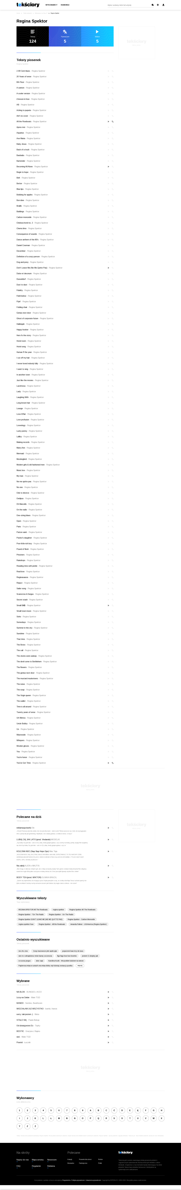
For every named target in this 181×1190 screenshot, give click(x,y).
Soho (26, 617)
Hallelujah (28, 324)
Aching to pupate (31, 110)
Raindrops (28, 560)
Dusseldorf (29, 279)
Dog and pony (30, 262)
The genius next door (33, 673)
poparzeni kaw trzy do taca (72, 951)
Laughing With (30, 397)
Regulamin (36, 1166)
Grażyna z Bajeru (32, 1031)
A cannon (28, 88)
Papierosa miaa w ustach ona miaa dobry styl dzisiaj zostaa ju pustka (45, 966)
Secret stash (30, 600)
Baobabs (28, 155)
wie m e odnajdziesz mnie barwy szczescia (35, 956)
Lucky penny (29, 431)
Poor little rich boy (32, 544)
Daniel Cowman (31, 245)
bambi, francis (50, 1009)
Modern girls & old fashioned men (38, 465)
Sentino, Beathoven (33, 1003)
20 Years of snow (31, 77)
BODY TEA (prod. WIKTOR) (29, 877)
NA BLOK (21, 992)
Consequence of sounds (34, 234)
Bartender (28, 161)
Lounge (27, 408)
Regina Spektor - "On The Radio (31, 914)
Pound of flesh (30, 549)
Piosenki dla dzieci (85, 1159)
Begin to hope (30, 172)
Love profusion (30, 420)
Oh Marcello (29, 504)
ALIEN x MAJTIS (32, 866)
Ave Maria (28, 138)
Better (27, 183)
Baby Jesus (29, 144)
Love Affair (29, 414)
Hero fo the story (31, 335)
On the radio (29, 510)
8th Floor (28, 82)
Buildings (28, 211)
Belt (26, 178)
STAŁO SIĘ (22, 1020)
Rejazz (27, 583)
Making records (31, 442)
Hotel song (29, 347)
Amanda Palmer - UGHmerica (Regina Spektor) (88, 924)
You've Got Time (31, 763)
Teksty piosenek (27, 13)
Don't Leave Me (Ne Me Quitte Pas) (39, 268)
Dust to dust (29, 285)
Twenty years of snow (34, 712)
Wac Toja (53, 851)
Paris (26, 527)
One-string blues (31, 515)
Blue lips (28, 189)
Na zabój (20, 866)
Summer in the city (32, 628)
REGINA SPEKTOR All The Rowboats (33, 910)
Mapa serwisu (38, 1160)
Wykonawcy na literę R (41, 13)
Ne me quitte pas (31, 482)
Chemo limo (29, 228)
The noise (28, 684)
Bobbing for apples (32, 195)
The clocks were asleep (34, 656)
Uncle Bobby (30, 724)
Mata (36, 1014)
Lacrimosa (29, 386)
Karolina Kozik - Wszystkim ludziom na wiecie (66, 961)
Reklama (51, 1166)
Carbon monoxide (32, 217)
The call (27, 650)
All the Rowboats (31, 121)
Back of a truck (31, 150)
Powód (20, 1042)
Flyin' (26, 301)
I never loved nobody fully (35, 363)
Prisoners (28, 555)
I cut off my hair (31, 358)
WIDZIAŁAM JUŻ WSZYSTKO (30, 1009)
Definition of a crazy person (36, 257)
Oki (33, 828)
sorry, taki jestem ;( (25, 1014)
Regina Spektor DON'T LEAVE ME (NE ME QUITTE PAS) (40, 919)
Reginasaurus (30, 577)
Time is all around (31, 707)
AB (25, 105)
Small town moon (31, 611)
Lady (26, 391)
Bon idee (28, 200)
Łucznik (27, 1042)
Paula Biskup (33, 1020)
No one (27, 487)
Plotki (100, 1163)
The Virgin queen (31, 695)
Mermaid (28, 453)
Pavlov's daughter (32, 538)
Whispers (28, 740)
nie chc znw (23, 951)
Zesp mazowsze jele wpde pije (45, 951)
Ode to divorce (30, 493)
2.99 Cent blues (31, 71)
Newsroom (52, 1160)
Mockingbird (29, 459)
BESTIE (20, 1031)
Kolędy (69, 1159)
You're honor (29, 757)
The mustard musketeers (35, 678)
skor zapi (39, 961)
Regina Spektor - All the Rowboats (52, 924)
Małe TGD (35, 997)
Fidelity (27, 290)
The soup (28, 690)
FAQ (18, 1166)
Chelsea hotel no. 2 (32, 223)
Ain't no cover (30, 116)
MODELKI (55, 839)
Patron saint (29, 532)
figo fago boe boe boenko (67, 956)
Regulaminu (66, 1180)
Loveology (29, 425)
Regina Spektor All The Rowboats (82, 910)
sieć (18, 1037)
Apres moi (28, 127)
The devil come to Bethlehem (37, 662)
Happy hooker (30, 330)
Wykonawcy (51, 5)
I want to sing (30, 369)
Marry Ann (28, 448)
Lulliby (27, 437)
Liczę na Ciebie (23, 997)
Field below (29, 296)
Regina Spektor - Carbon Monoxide (81, 919)
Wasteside (29, 735)
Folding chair (29, 307)
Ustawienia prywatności (93, 1180)
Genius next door (31, 313)
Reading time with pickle (34, 566)
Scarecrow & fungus (33, 594)
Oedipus (28, 498)
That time (28, 639)
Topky (37, 1026)
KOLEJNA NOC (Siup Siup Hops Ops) (33, 851)
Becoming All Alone (32, 167)
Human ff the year (32, 352)
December (29, 251)
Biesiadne (70, 1163)
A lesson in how (31, 99)
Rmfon (100, 1159)
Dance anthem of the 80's (35, 240)
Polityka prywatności (78, 1180)
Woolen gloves (30, 746)
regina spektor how (26, 924)
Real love (28, 572)
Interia (18, 13)
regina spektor (58, 910)
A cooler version (31, 93)
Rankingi (65, 5)
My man (27, 476)
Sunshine (28, 634)
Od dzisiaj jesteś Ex (25, 1026)
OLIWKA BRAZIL (49, 877)
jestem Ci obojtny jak (90, 956)
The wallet (29, 701)
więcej (80, 965)
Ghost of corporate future (35, 318)
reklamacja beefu (24, 828)
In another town (31, 375)
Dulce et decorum (32, 273)
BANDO (20, 1003)
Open (26, 521)
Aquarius (28, 133)
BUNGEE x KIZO (33, 992)
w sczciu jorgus (25, 961)
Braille (27, 206)
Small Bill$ (29, 605)
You (26, 752)
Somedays (29, 622)
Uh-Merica (29, 718)
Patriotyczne (83, 1163)
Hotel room (29, 341)
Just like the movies (32, 380)
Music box (28, 470)
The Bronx (29, 645)
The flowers (29, 667)
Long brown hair (31, 403)
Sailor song (29, 588)
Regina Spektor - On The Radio (61, 914)
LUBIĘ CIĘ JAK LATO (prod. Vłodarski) (34, 839)
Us (25, 729)
